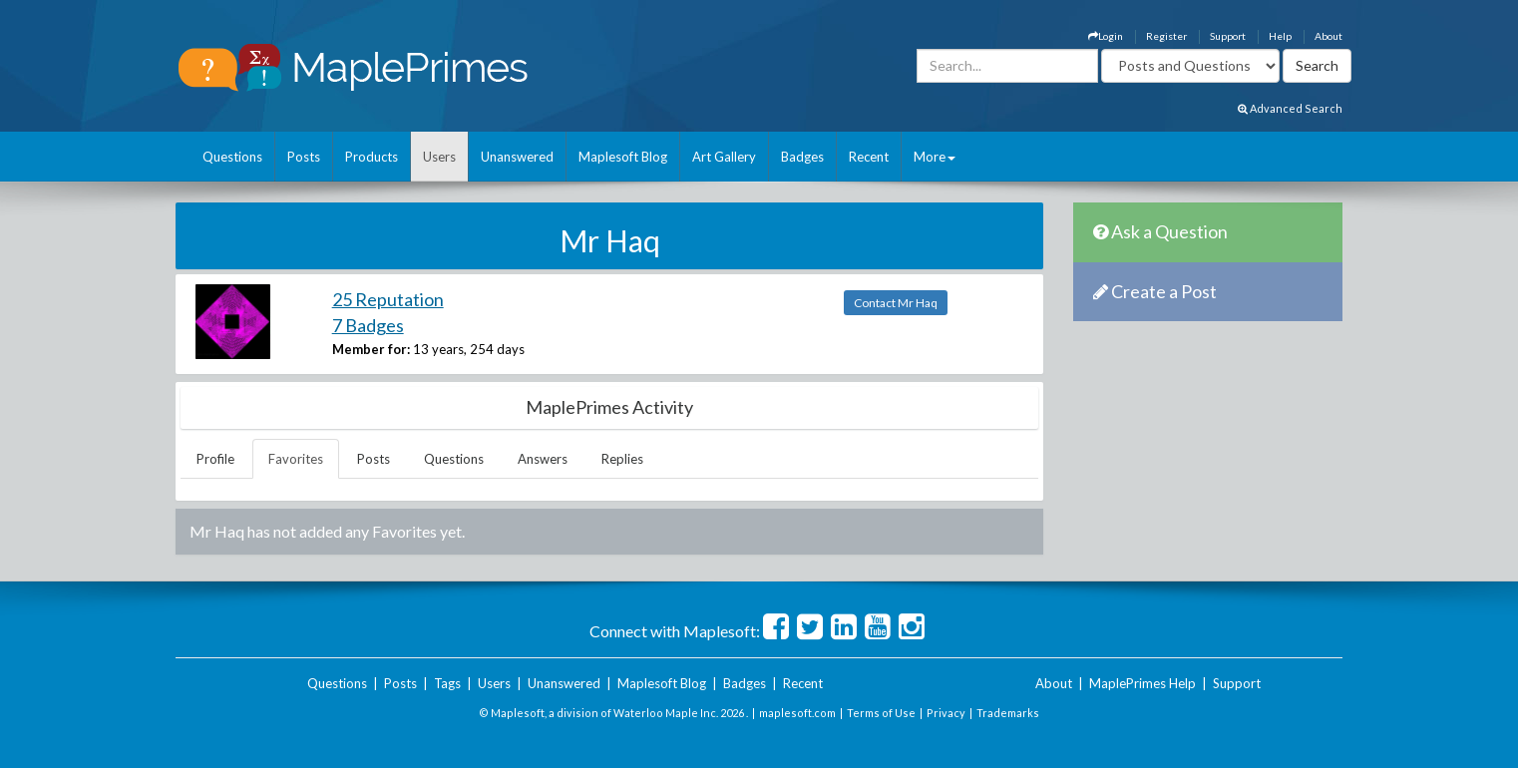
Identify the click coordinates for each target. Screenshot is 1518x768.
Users (439, 157)
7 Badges (368, 325)
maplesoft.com (797, 712)
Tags (447, 683)
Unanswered (517, 157)
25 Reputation (388, 299)
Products (371, 157)
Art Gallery (724, 157)
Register (1166, 36)
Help (1280, 36)
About (1328, 36)
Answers (543, 459)
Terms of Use (881, 712)
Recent (869, 157)
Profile (215, 459)
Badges (802, 157)
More (934, 157)
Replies (622, 459)
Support (1228, 36)
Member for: (371, 349)
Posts (303, 157)
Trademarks (1007, 712)
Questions (232, 157)
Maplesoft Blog (622, 157)
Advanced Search (1290, 108)
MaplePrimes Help (1142, 683)
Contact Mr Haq (896, 302)
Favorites (295, 459)
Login (1105, 36)
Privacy (946, 712)
